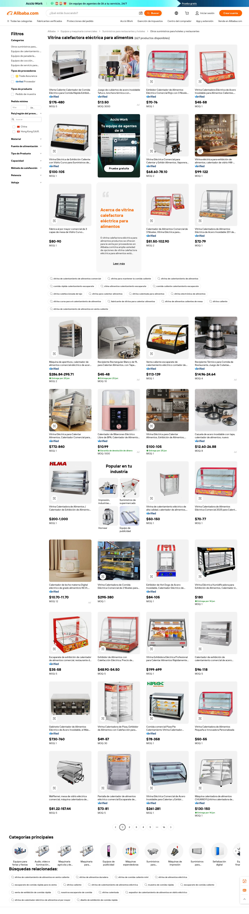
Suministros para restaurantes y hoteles (123, 31)
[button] (141, 13)
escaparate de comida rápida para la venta (34, 884)
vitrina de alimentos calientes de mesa (182, 301)
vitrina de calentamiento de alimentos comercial (75, 278)
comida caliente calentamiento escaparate (176, 286)
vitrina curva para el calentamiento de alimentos (75, 301)
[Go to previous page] (115, 827)
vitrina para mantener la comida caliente (129, 278)
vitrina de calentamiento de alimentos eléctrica (113, 884)
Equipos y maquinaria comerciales (79, 31)
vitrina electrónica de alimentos (188, 293)
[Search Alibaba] (92, 13)
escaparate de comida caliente (197, 884)
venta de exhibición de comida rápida (31, 892)
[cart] (187, 13)
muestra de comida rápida (159, 884)
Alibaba (52, 31)
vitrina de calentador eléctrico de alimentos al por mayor (40, 900)
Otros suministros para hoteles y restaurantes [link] (174, 31)
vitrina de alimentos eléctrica (171, 877)
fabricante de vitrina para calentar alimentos (131, 301)
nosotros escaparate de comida (75, 892)
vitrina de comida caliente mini (131, 877)
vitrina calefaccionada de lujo (66, 293)
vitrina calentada (109, 892)
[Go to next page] (171, 827)
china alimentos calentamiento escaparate (123, 286)
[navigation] (26, 430)
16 (164, 827)
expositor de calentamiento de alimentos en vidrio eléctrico (156, 892)
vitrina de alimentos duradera (92, 877)
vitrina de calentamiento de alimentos (178, 278)
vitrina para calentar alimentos (105, 293)
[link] (244, 881)
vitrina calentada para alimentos (146, 293)
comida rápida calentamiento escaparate (72, 286)
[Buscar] (153, 13)
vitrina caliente (218, 301)
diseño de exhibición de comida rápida (97, 900)
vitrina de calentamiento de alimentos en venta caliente (79, 309)
